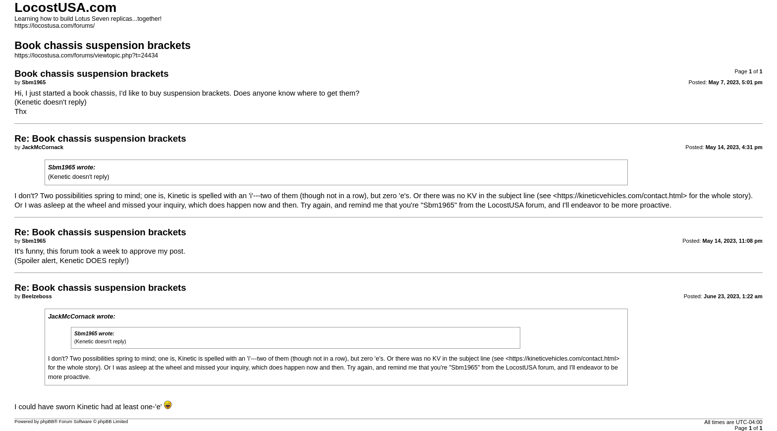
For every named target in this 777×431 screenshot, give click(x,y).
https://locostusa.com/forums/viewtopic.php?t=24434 (86, 55)
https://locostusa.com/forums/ (54, 25)
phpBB (47, 421)
